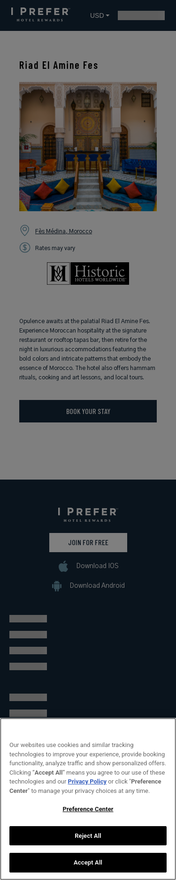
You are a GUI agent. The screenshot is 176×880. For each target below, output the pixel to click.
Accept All (88, 865)
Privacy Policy (87, 783)
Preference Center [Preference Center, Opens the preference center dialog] (87, 811)
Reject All (88, 838)
